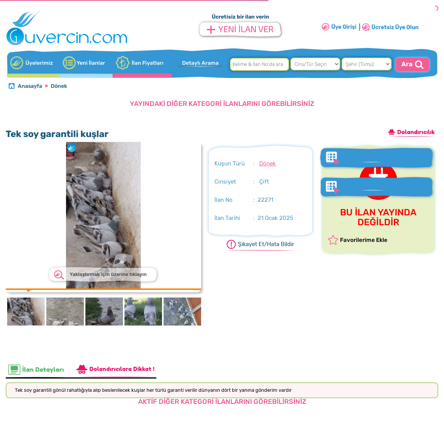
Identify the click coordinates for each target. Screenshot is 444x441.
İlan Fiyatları (148, 63)
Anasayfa (30, 86)
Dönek (59, 86)
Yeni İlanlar (91, 63)
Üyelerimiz (39, 63)
